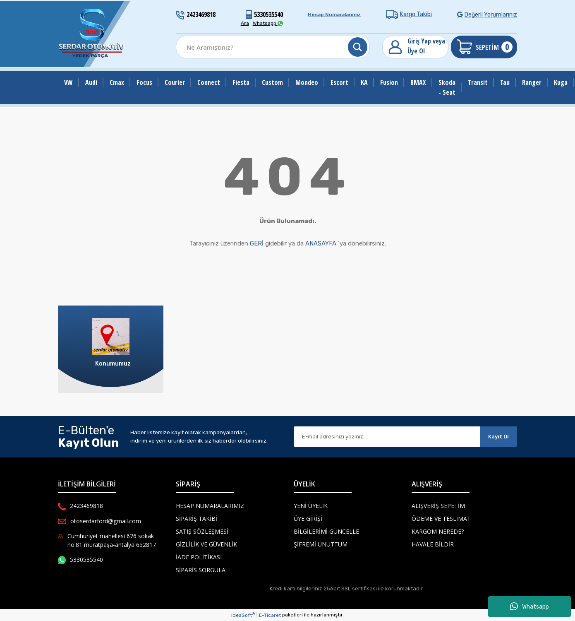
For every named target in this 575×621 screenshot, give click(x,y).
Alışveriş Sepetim (438, 506)
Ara (245, 23)
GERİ (257, 243)
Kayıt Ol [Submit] (498, 436)
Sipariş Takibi (196, 518)
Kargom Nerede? (438, 531)
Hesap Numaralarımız (334, 14)
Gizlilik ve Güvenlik (206, 544)
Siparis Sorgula (200, 570)
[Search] (273, 47)
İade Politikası (199, 557)
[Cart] (484, 47)
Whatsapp (529, 606)
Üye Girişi (308, 518)
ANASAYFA (320, 243)
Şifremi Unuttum (320, 544)
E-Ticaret (270, 615)
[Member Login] (415, 47)
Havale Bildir (433, 544)
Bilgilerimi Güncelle (326, 531)
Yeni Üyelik (311, 506)
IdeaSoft (243, 615)
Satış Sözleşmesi (202, 531)
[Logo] (92, 34)
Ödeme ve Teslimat (441, 518)
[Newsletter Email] (387, 436)
